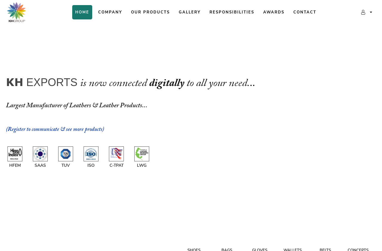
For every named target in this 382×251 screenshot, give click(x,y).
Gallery (190, 12)
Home (82, 12)
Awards (273, 12)
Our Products (150, 12)
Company (110, 12)
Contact (304, 12)
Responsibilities (232, 12)
